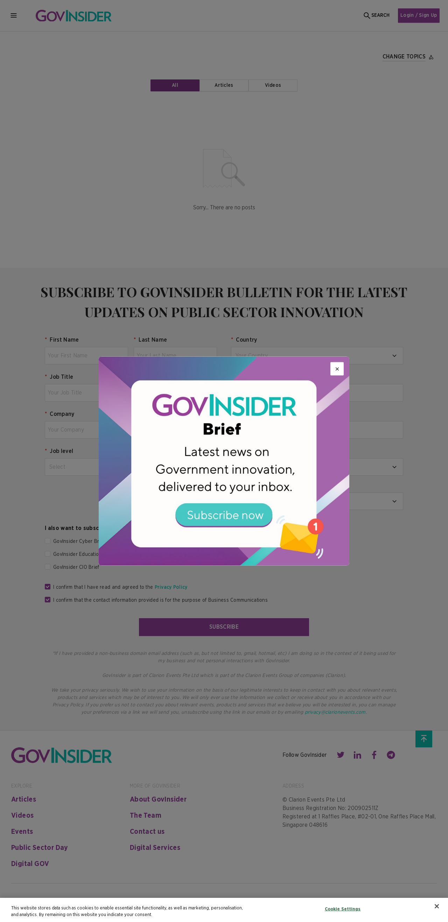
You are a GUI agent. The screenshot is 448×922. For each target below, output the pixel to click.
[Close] (337, 369)
